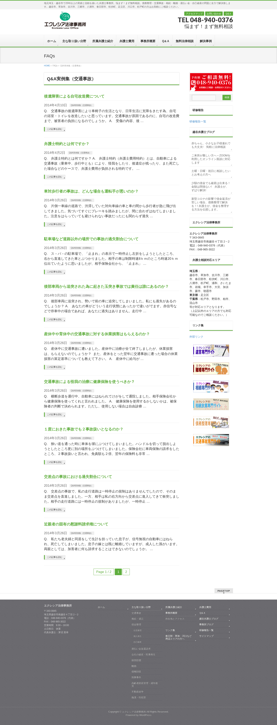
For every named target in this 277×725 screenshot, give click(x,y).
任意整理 (137, 630)
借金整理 (136, 624)
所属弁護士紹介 (173, 607)
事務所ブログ (206, 624)
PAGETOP (224, 590)
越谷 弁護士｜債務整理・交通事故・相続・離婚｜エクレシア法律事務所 (65, 20)
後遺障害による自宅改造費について (74, 96)
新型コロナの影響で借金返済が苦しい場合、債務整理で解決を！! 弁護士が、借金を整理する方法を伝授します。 (210, 204)
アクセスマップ (194, 13)
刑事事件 (136, 677)
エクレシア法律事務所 (134, 711)
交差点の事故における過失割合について (78, 477)
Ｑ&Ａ (228, 13)
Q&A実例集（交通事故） (82, 105)
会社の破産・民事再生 (143, 654)
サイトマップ (206, 636)
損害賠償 (136, 660)
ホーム (101, 607)
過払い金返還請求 (141, 648)
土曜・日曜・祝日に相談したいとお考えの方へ (210, 172)
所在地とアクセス (174, 618)
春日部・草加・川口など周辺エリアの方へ (178, 637)
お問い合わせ (214, 13)
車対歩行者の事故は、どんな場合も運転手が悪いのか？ (91, 191)
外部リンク (196, 336)
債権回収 (136, 671)
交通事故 (136, 613)
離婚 (134, 666)
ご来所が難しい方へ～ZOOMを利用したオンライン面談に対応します (210, 159)
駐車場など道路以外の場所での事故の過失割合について (91, 239)
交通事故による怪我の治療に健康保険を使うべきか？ (89, 382)
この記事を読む (54, 129)
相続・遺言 (137, 618)
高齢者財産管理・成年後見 (145, 684)
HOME (47, 66)
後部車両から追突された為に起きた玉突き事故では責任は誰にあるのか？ (106, 286)
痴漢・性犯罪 (139, 697)
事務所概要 (171, 613)
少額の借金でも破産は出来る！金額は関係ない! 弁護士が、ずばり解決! (210, 186)
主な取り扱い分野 (141, 607)
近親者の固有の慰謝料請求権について (76, 524)
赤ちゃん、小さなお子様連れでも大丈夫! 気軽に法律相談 (210, 145)
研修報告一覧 (197, 121)
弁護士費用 (205, 607)
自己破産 (137, 642)
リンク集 (170, 630)
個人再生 (137, 636)
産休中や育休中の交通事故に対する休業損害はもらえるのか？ (97, 334)
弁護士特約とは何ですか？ (66, 144)
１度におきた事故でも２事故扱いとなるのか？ (83, 429)
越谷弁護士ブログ (208, 618)
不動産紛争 (137, 691)
